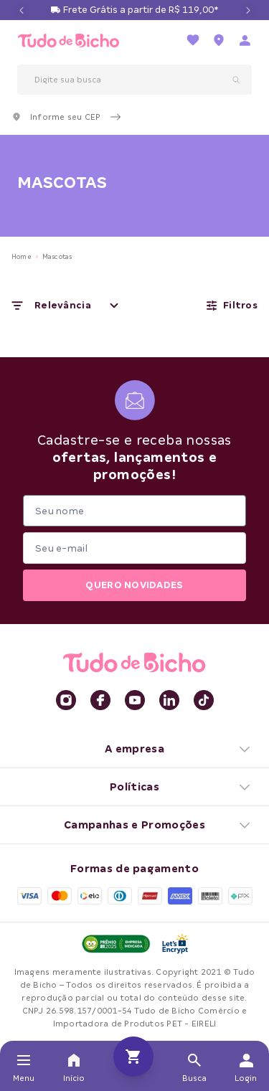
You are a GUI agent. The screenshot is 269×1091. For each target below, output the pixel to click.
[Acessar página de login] (244, 40)
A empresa (178, 749)
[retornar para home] (68, 40)
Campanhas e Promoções (158, 825)
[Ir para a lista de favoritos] (193, 40)
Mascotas (57, 256)
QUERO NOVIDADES (134, 585)
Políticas (181, 787)
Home (21, 256)
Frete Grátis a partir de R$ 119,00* (140, 9)
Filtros (232, 305)
